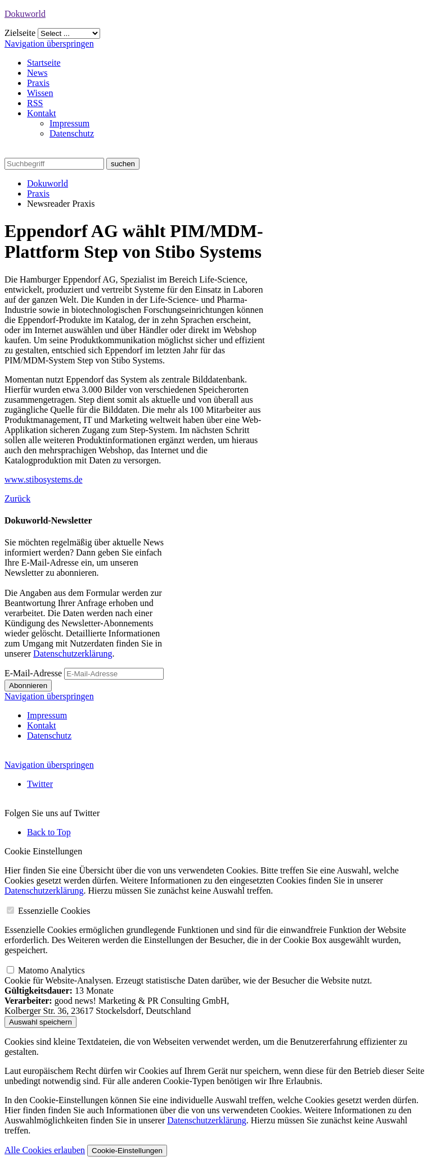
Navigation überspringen (49, 43)
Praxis (38, 83)
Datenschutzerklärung (72, 653)
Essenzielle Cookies (54, 911)
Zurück (17, 498)
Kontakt (41, 113)
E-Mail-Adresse (33, 673)
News (37, 73)
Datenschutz (72, 133)
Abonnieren (28, 685)
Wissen (40, 93)
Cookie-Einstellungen (127, 1150)
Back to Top (49, 832)
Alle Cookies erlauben (44, 1150)
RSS (35, 103)
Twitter (40, 784)
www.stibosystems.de (43, 479)
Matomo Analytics (51, 970)
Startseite (44, 62)
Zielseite (19, 33)
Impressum (69, 123)
